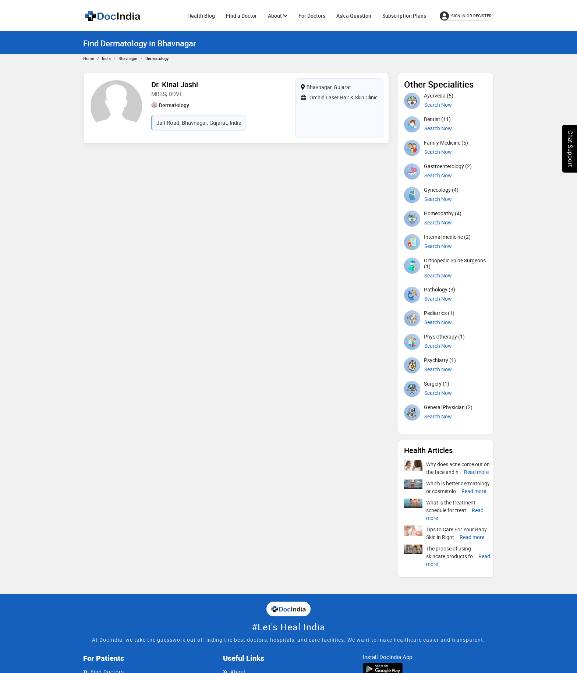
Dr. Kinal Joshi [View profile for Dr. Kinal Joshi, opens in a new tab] (174, 84)
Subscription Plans (404, 15)
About (277, 15)
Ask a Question (353, 15)
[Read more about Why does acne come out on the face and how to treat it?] (476, 471)
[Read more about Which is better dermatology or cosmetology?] (473, 491)
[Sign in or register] (467, 16)
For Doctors (311, 15)
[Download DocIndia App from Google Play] (383, 668)
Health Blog (201, 15)
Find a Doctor (241, 15)
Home (88, 58)
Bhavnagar (128, 58)
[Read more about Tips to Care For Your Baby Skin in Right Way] (472, 537)
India (106, 58)
